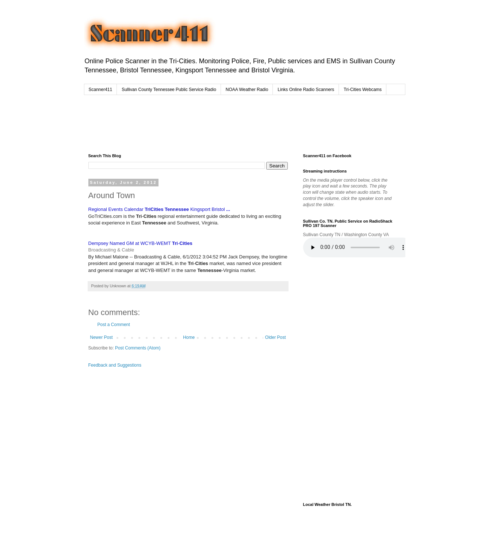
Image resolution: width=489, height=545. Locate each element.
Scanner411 (100, 89)
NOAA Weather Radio (247, 89)
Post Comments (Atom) (138, 348)
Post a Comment (114, 324)
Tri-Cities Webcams (363, 89)
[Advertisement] (228, 122)
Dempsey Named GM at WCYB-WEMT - (140, 243)
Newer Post (101, 337)
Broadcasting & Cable (111, 250)
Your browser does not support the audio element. (358, 247)
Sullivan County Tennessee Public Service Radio (169, 89)
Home (189, 337)
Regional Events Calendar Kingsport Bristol (159, 209)
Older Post (275, 337)
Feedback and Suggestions (114, 365)
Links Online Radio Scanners (306, 89)
